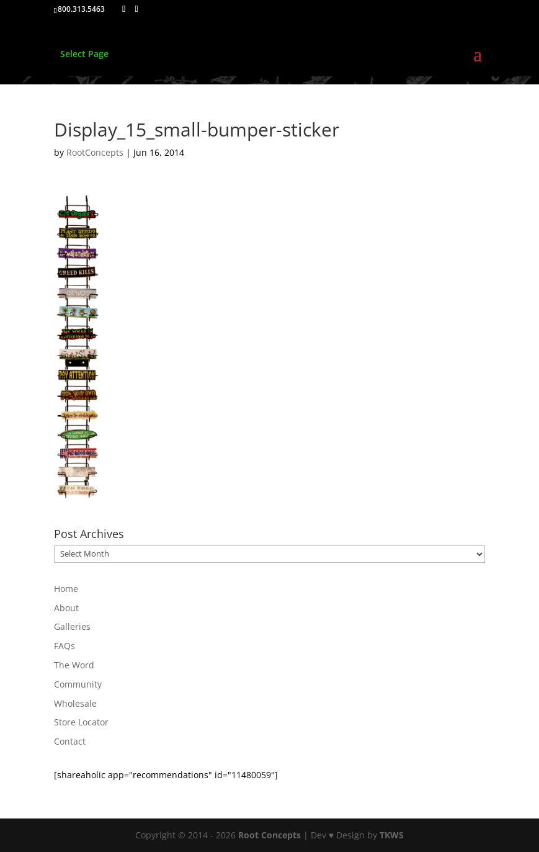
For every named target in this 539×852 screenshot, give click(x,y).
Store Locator (81, 722)
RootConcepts (94, 152)
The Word (74, 665)
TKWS (392, 835)
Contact (70, 741)
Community (78, 684)
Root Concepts (269, 835)
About (66, 608)
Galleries (72, 626)
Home (66, 588)
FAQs (64, 646)
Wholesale (75, 703)
